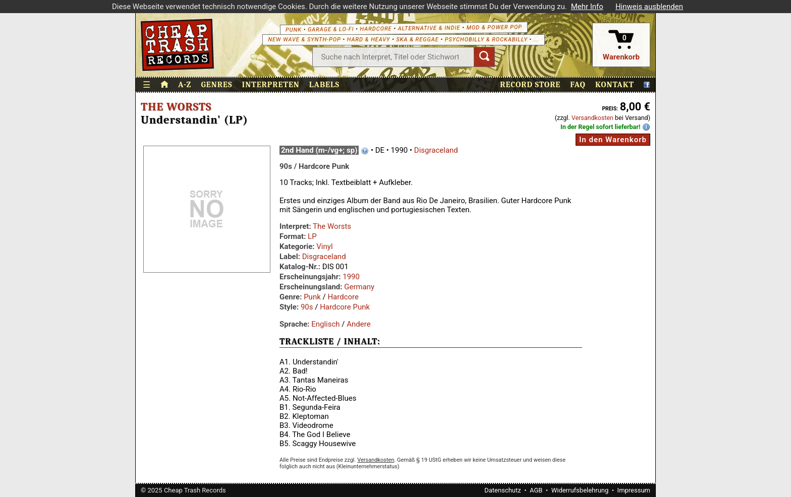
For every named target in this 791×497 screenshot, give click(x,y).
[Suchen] (484, 57)
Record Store (530, 84)
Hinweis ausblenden (649, 6)
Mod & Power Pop (494, 27)
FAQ (578, 84)
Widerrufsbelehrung (580, 490)
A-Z (184, 84)
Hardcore (375, 28)
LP (312, 236)
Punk (294, 29)
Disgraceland (436, 150)
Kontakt (614, 84)
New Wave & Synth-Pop (304, 39)
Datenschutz (502, 490)
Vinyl (324, 246)
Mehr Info (587, 6)
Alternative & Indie (429, 28)
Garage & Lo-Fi (331, 29)
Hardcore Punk (345, 307)
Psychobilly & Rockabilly (486, 39)
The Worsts (176, 106)
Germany (359, 286)
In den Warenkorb (613, 139)
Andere (358, 324)
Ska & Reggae (418, 39)
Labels (324, 84)
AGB (536, 490)
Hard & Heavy (368, 39)
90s (307, 307)
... (536, 39)
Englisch (325, 324)
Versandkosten (592, 117)
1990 (351, 276)
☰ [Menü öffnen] (147, 85)
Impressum (633, 490)
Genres (216, 84)
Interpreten (271, 84)
